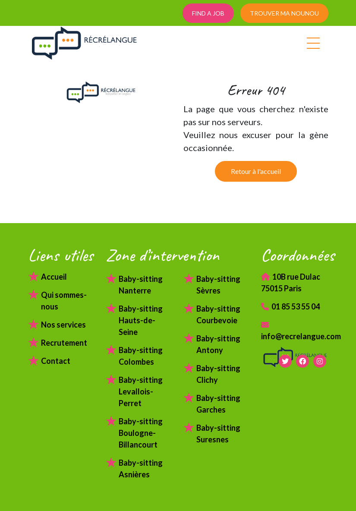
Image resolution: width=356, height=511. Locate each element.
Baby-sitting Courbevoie (218, 314)
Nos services (63, 324)
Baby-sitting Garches (218, 403)
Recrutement (64, 342)
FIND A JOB (208, 13)
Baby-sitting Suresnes (218, 433)
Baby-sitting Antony (218, 344)
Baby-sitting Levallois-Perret (141, 391)
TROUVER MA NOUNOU (284, 13)
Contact (55, 361)
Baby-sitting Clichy (218, 374)
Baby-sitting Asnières (141, 468)
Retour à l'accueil (256, 171)
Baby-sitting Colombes (141, 355)
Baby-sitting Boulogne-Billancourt (141, 432)
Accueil (54, 276)
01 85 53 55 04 (290, 306)
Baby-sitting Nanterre (141, 284)
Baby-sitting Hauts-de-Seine (141, 320)
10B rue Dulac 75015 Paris (290, 282)
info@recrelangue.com (294, 331)
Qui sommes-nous (64, 300)
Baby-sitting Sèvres (218, 284)
